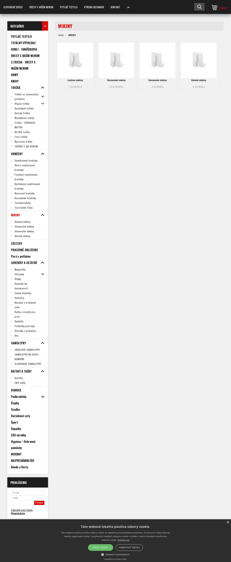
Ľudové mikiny (75, 80)
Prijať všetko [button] (100, 547)
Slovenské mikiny (116, 80)
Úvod (60, 35)
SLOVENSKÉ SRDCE (13, 7)
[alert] (115, 540)
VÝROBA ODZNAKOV (94, 7)
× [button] (227, 522)
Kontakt (115, 7)
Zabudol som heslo (22, 510)
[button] (115, 554)
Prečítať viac (124, 540)
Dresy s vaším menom (41, 7)
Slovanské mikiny (157, 80)
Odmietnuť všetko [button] (129, 547)
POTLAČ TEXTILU (68, 7)
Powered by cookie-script (115, 559)
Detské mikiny (198, 80)
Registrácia (18, 513)
